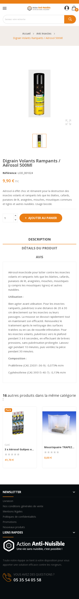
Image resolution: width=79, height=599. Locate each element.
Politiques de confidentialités (19, 516)
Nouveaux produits (14, 527)
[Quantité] (8, 218)
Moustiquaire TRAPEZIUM (59, 447)
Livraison (8, 501)
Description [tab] (39, 239)
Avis (39, 257)
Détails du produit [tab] (39, 248)
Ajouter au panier (42, 218)
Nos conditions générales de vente (23, 506)
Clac (7, 445)
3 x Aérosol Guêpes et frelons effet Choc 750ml (20, 449)
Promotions (10, 522)
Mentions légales (13, 511)
